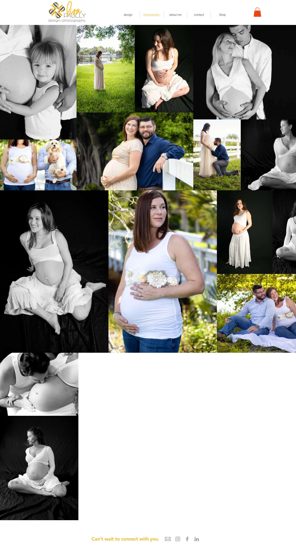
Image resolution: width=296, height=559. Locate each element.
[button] (257, 12)
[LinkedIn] (197, 539)
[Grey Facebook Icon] (187, 539)
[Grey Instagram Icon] (178, 539)
